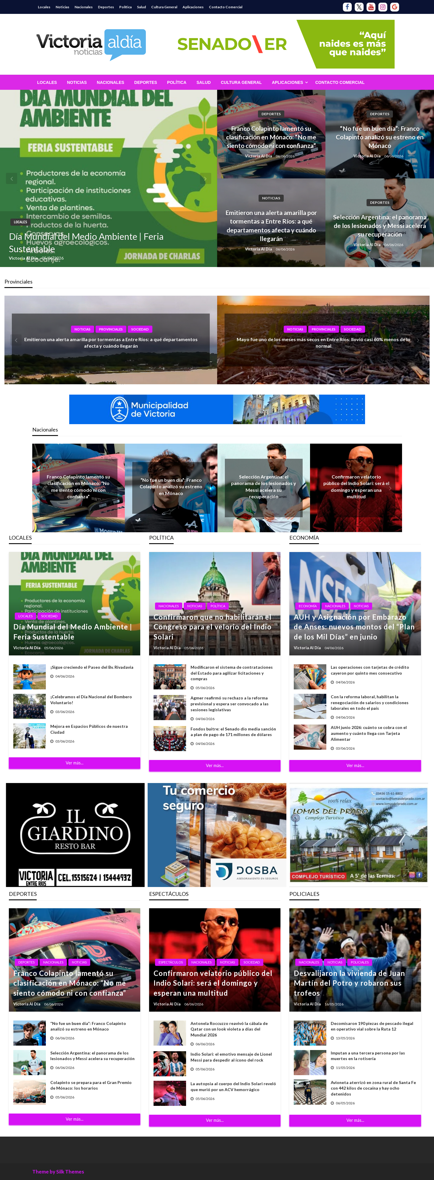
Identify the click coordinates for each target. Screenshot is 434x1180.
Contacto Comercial (225, 7)
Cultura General (164, 7)
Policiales (360, 962)
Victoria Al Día (24, 258)
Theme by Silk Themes (58, 1171)
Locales (44, 7)
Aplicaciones (193, 7)
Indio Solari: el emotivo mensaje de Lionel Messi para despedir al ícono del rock (231, 1057)
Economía (308, 606)
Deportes (106, 7)
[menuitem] (47, 82)
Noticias (62, 7)
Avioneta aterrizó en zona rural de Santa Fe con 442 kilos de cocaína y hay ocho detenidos (373, 1088)
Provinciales (111, 329)
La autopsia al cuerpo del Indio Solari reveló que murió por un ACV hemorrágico (233, 1086)
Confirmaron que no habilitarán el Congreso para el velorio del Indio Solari (213, 627)
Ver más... (74, 762)
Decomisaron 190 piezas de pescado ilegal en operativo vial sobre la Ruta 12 (372, 1026)
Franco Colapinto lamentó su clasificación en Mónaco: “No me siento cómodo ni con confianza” (271, 137)
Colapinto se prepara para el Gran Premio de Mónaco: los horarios (91, 1085)
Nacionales (84, 7)
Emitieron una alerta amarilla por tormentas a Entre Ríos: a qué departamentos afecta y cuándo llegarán (271, 225)
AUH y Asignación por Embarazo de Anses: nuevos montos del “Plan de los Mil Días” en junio (354, 627)
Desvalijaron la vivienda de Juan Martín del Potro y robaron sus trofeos (349, 983)
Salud (141, 7)
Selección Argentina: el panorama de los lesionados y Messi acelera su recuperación (380, 225)
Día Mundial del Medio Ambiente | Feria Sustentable (86, 242)
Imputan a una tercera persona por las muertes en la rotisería (368, 1055)
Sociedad (140, 329)
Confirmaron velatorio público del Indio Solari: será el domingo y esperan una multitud (213, 983)
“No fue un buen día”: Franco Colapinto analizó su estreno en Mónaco (380, 137)
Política (125, 7)
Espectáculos (171, 962)
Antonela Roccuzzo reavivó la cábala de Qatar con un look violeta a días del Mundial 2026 (229, 1029)
